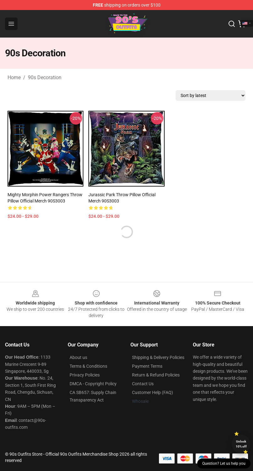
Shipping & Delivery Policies (158, 357)
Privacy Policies (85, 374)
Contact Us (143, 383)
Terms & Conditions (88, 366)
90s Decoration (44, 77)
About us (78, 357)
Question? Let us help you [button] (223, 463)
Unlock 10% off (241, 444)
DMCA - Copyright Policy (93, 383)
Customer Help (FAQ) (152, 392)
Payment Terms (147, 366)
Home (14, 77)
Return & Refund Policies (156, 374)
